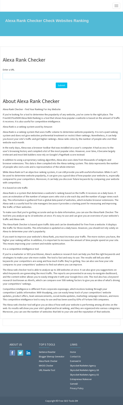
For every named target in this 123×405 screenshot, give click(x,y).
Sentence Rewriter (47, 352)
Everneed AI (75, 361)
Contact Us (75, 356)
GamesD (74, 383)
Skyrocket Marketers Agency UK (84, 370)
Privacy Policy (76, 388)
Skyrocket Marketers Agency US (84, 374)
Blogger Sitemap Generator (51, 356)
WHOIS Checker (46, 365)
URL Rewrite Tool (47, 370)
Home (73, 352)
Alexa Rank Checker (48, 361)
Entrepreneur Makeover (81, 379)
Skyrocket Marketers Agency (83, 365)
